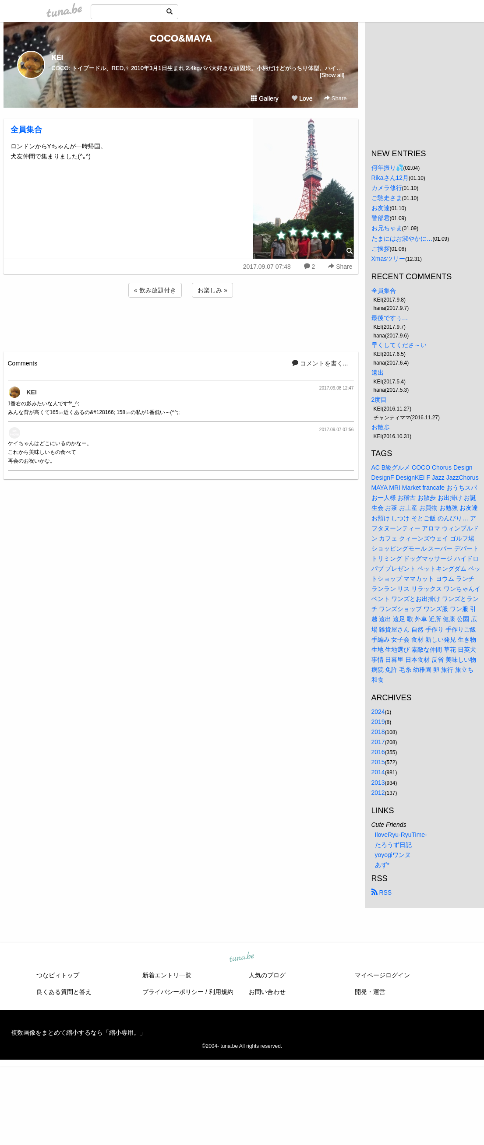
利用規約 (221, 991)
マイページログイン (382, 975)
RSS (381, 892)
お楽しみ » (212, 290)
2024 (378, 711)
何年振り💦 (387, 167)
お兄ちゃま (386, 228)
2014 (378, 772)
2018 (378, 731)
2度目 (379, 399)
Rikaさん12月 (390, 177)
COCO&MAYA (180, 38)
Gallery (264, 98)
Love (301, 98)
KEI (58, 57)
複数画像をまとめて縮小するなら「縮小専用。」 (78, 1032)
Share (335, 98)
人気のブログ (267, 975)
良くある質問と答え (64, 991)
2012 (378, 792)
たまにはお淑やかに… (402, 238)
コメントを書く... (320, 363)
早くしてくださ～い (399, 344)
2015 (378, 762)
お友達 (380, 207)
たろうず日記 (393, 844)
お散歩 (380, 427)
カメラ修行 (386, 187)
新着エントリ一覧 (166, 975)
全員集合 (26, 129)
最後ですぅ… (389, 317)
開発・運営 (370, 991)
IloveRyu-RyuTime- (401, 834)
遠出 (377, 372)
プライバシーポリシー (173, 991)
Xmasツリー (388, 258)
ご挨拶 (380, 248)
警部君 (380, 217)
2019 (378, 721)
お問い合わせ (267, 991)
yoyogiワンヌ (393, 854)
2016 (378, 751)
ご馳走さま (386, 197)
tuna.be (241, 958)
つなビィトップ (57, 975)
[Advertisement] (181, 323)
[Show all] (332, 75)
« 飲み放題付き (155, 290)
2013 (378, 782)
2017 (378, 741)
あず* (382, 864)
